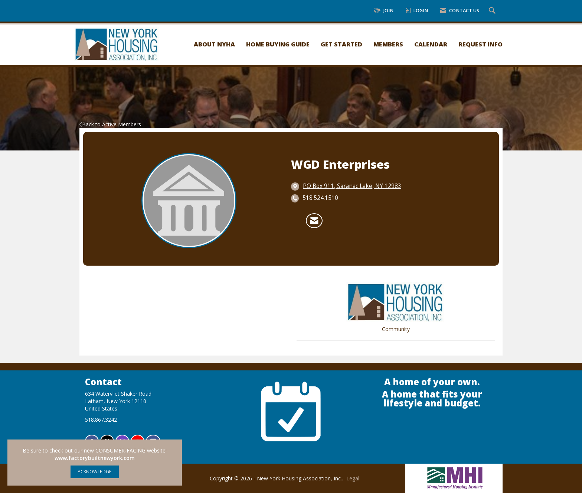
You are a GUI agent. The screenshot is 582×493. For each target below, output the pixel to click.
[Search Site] (493, 11)
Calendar (430, 44)
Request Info (480, 44)
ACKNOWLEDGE (95, 471)
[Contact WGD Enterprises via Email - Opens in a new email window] (314, 220)
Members (388, 44)
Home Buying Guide (278, 44)
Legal (352, 478)
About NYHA (214, 44)
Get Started (341, 44)
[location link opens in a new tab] (352, 186)
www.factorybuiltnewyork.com (95, 457)
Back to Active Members (110, 124)
